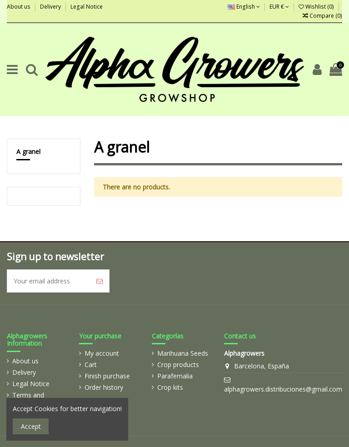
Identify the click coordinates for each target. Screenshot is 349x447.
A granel (28, 151)
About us (19, 6)
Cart (91, 364)
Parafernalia (175, 376)
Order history (104, 387)
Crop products (178, 364)
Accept (31, 426)
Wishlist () (317, 6)
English (244, 6)
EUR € (279, 6)
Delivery (51, 6)
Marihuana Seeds (182, 353)
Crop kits (170, 387)
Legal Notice (86, 6)
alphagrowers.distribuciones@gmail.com (283, 389)
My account (102, 353)
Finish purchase (107, 376)
